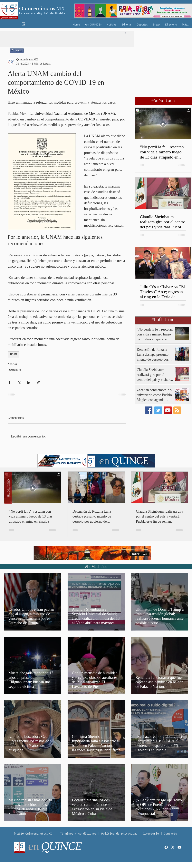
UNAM (13, 354)
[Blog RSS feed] (177, 410)
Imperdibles (14, 369)
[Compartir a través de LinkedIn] (29, 382)
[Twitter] (158, 410)
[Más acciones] (124, 61)
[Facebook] (148, 410)
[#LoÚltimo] (8, 488)
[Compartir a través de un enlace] (38, 382)
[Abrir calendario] (23, 24)
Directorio (150, 833)
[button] (125, 33)
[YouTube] (168, 410)
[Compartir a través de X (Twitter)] (19, 382)
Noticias (12, 364)
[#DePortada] (163, 101)
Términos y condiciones (78, 833)
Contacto (170, 833)
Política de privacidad (119, 833)
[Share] (17, 50)
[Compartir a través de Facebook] (9, 382)
